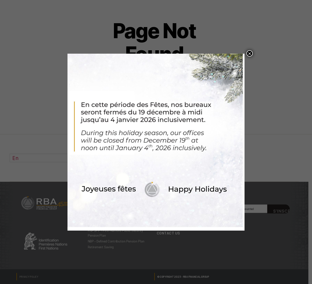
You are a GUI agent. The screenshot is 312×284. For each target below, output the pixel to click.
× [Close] (249, 53)
